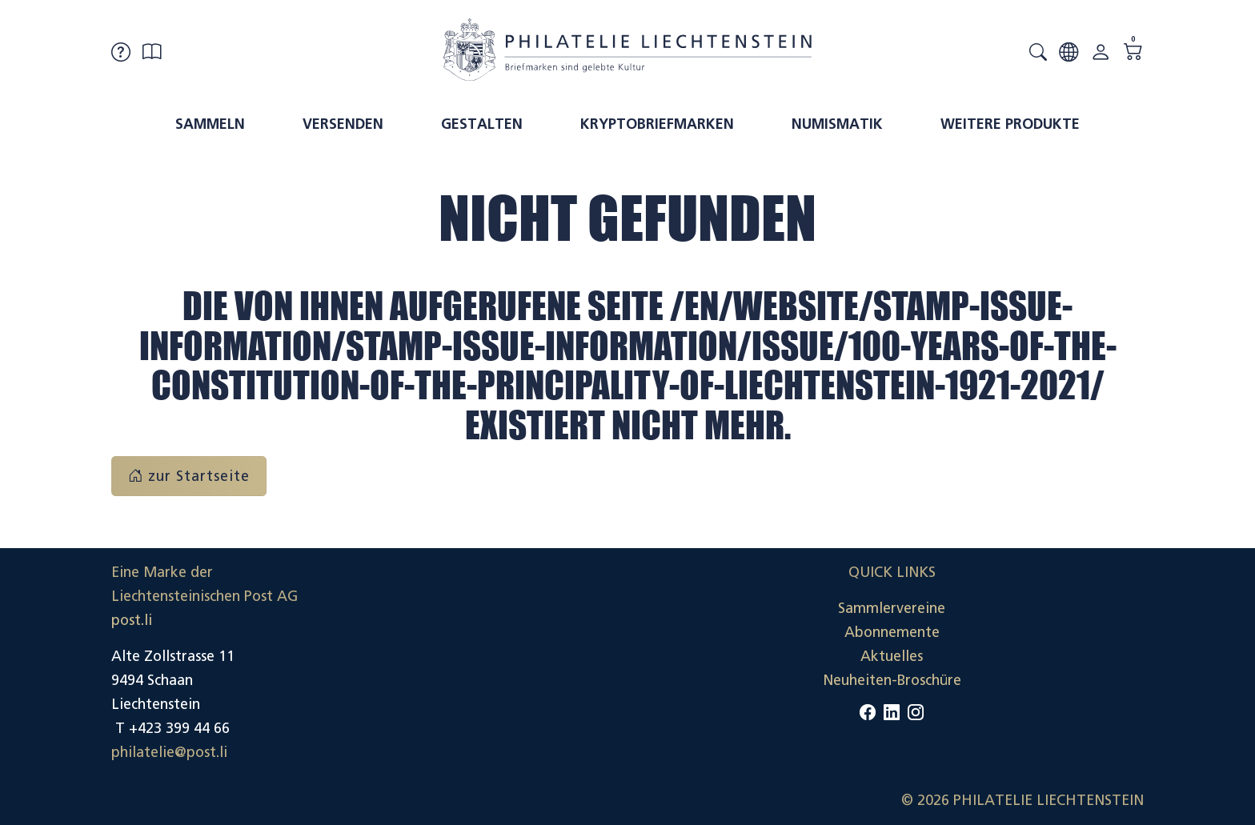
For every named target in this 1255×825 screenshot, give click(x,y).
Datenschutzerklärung (1071, 656)
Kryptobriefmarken (657, 124)
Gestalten (482, 124)
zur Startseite (189, 476)
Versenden (343, 124)
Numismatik (837, 124)
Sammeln (210, 124)
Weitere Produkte (1010, 124)
